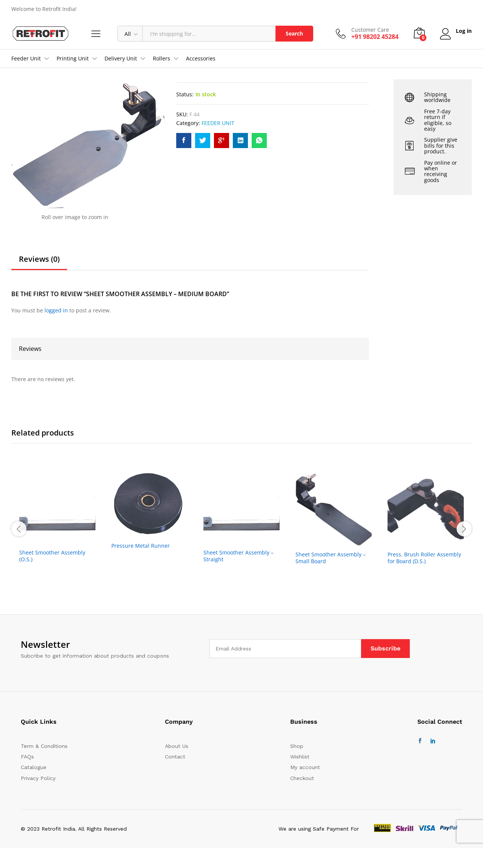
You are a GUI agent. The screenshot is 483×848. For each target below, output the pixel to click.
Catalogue (33, 767)
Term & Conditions (44, 746)
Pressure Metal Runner (140, 545)
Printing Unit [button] (73, 58)
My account (305, 767)
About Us (176, 746)
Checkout (302, 778)
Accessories (200, 58)
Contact (175, 757)
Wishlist (299, 757)
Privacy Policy (38, 778)
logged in (56, 310)
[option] (57, 527)
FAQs (27, 757)
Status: (185, 94)
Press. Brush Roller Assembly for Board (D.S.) (424, 558)
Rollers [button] (161, 58)
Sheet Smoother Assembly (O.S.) (52, 556)
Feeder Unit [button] (26, 58)
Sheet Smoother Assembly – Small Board (330, 558)
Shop (296, 746)
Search (294, 33)
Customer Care (370, 30)
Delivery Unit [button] (121, 58)
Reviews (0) (39, 259)
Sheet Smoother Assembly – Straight (238, 556)
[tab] (39, 262)
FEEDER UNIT (218, 123)
